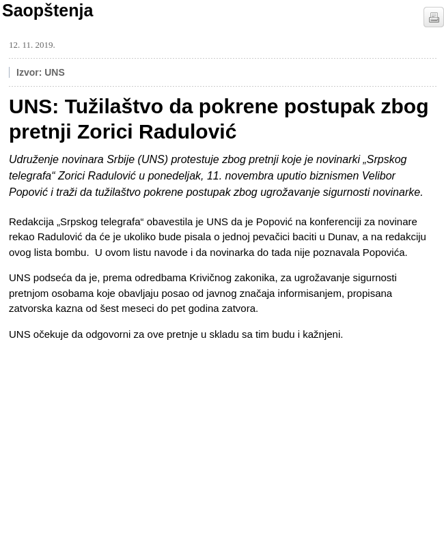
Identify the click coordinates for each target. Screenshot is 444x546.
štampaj (434, 17)
